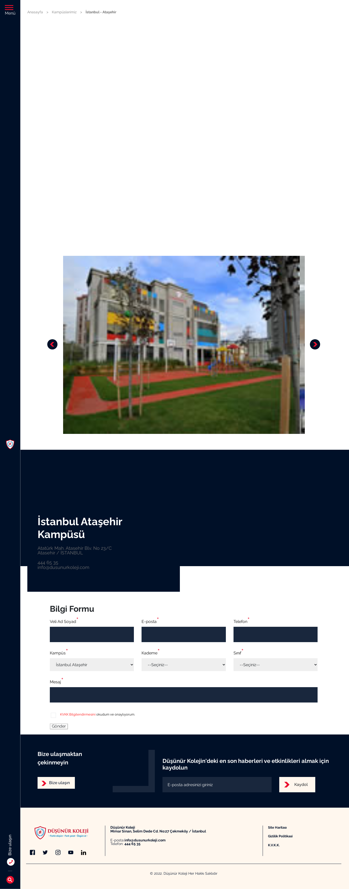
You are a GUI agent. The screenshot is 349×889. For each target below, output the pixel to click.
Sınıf (237, 653)
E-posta (149, 621)
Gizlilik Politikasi (280, 836)
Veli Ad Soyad (63, 621)
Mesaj (55, 681)
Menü (10, 10)
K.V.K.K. (274, 845)
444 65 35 (132, 844)
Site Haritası (277, 827)
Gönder (59, 726)
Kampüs (58, 653)
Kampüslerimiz (64, 12)
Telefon (240, 621)
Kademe (149, 653)
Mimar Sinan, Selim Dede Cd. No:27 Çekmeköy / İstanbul (158, 831)
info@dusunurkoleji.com (145, 840)
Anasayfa (35, 12)
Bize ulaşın (59, 782)
